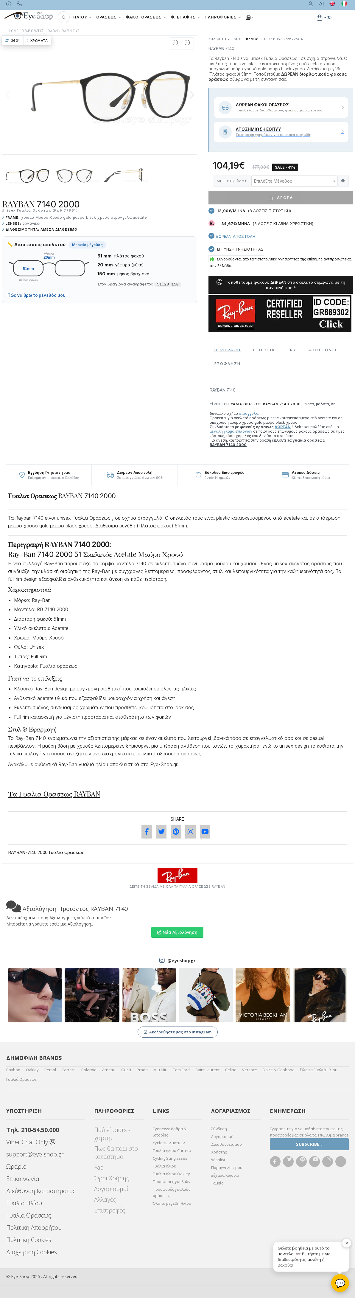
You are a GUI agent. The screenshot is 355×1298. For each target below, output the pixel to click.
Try (291, 350)
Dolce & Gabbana (279, 1069)
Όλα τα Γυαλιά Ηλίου (318, 1069)
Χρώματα (37, 40)
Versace (249, 1069)
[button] (64, 17)
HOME (13, 30)
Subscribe (309, 1144)
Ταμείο (217, 1183)
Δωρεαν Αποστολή (231, 236)
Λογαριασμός (223, 1136)
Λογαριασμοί (111, 1189)
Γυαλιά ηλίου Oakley (171, 1173)
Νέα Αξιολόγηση (177, 932)
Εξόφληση (227, 363)
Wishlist (218, 1159)
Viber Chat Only (30, 1142)
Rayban (13, 1069)
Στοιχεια (264, 350)
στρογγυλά (249, 413)
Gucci (126, 1069)
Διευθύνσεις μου (226, 1144)
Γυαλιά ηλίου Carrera (172, 1150)
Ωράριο (16, 1166)
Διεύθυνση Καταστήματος (41, 1191)
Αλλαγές (105, 1199)
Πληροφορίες (223, 17)
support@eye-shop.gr (35, 1154)
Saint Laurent (207, 1069)
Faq (99, 1167)
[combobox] (294, 181)
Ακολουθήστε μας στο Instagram (177, 1032)
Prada (142, 1069)
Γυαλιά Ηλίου (24, 1203)
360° (12, 40)
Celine (230, 1069)
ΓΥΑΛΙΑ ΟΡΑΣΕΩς (33, 30)
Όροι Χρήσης (111, 1178)
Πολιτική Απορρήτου (34, 1228)
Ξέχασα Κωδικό (225, 1175)
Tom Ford (181, 1069)
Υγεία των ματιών (169, 1142)
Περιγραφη (227, 350)
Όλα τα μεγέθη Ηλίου (172, 1203)
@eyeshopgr (181, 960)
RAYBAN (53, 30)
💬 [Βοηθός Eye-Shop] (340, 1283)
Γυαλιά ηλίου (164, 1166)
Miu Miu (160, 1069)
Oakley (32, 1069)
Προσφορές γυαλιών (171, 1181)
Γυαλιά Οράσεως (21, 1079)
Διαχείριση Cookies (31, 1252)
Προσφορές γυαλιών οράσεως (171, 1192)
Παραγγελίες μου (226, 1167)
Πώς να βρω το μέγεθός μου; (37, 295)
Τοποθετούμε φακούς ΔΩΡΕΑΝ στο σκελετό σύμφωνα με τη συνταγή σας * (281, 285)
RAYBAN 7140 (70, 30)
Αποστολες (323, 350)
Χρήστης (219, 1152)
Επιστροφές (109, 1210)
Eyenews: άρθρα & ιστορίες (169, 1132)
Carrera (69, 1069)
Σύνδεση (219, 1128)
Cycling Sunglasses (170, 1158)
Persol (50, 1069)
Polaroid (88, 1069)
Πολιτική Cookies (28, 1240)
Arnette (109, 1069)
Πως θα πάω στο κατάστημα (116, 1153)
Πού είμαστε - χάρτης (112, 1134)
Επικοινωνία (22, 1179)
